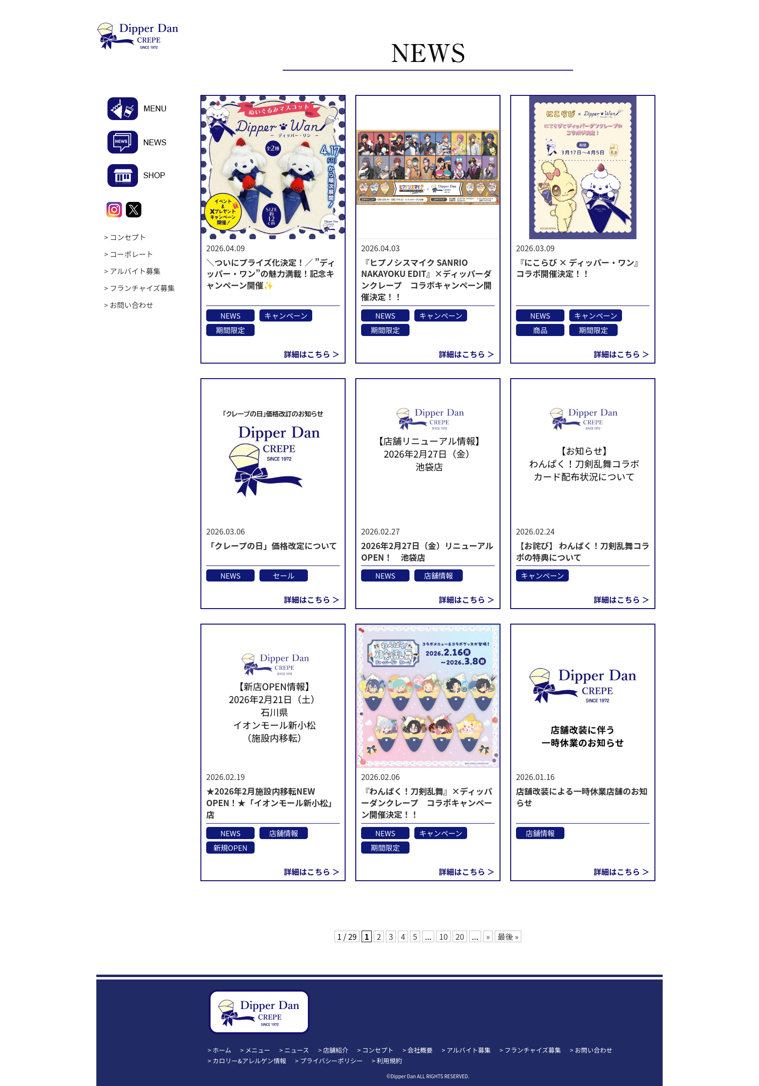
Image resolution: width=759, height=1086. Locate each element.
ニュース (296, 1050)
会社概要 (420, 1050)
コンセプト (128, 237)
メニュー (258, 1050)
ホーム (222, 1050)
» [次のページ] (488, 936)
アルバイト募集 (135, 271)
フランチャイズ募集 (142, 288)
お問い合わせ (131, 305)
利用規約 (389, 1060)
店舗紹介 (335, 1050)
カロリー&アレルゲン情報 (249, 1060)
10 (443, 936)
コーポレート (131, 254)
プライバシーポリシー (331, 1060)
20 (459, 936)
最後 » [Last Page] (508, 936)
